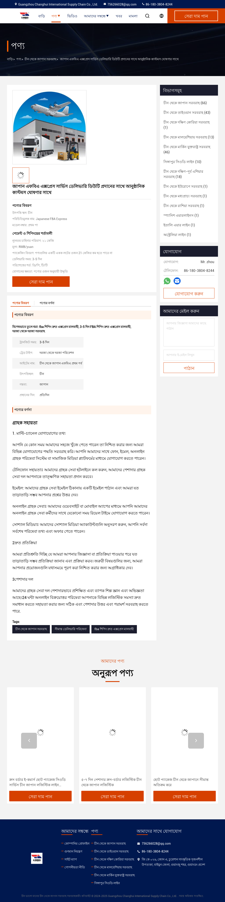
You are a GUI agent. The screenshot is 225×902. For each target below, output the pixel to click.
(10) (182, 162)
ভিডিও (72, 15)
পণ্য (56, 15)
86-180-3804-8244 (157, 4)
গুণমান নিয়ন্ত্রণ (73, 851)
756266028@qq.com (119, 4)
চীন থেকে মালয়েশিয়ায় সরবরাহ (113, 867)
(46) (186, 149)
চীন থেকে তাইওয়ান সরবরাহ (111, 851)
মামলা (133, 15)
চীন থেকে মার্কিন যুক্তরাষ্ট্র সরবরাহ (114, 875)
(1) (186, 125)
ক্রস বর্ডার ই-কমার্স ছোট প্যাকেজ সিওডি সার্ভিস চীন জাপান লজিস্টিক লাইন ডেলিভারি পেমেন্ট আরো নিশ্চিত (37, 783)
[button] (29, 741)
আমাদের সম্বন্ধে (96, 15)
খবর (119, 15)
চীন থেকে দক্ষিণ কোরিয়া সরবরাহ (114, 859)
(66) (185, 103)
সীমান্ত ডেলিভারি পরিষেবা (71, 629)
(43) (186, 113)
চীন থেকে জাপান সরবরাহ (40, 59)
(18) (183, 174)
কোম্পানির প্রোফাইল (76, 843)
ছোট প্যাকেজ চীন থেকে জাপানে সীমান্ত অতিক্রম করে (181, 782)
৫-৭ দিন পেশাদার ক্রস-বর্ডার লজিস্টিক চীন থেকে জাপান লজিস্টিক (111, 782)
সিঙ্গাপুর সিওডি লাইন (107, 883)
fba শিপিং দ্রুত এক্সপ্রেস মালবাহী (114, 629)
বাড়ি (41, 15)
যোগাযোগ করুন (189, 293)
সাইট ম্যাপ (70, 859)
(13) (188, 137)
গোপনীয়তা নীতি (74, 867)
